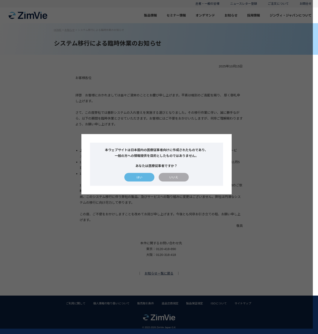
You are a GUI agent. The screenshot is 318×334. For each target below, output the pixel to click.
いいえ (176, 180)
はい (142, 180)
